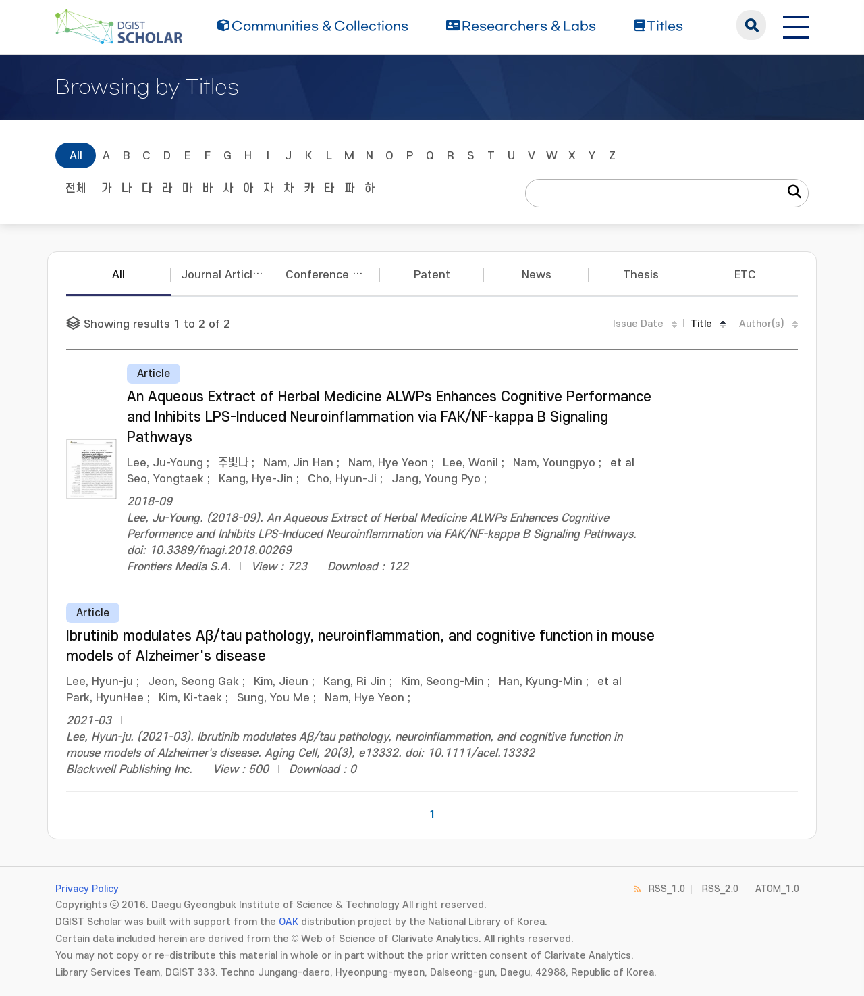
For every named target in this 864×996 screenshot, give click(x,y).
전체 (75, 188)
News (536, 275)
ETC (745, 275)
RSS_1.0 (667, 889)
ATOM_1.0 (777, 889)
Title (701, 324)
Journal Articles (223, 275)
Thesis (641, 275)
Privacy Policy (87, 889)
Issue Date (638, 324)
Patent (432, 275)
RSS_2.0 (720, 889)
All (76, 156)
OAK (288, 922)
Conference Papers (333, 275)
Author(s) (761, 324)
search (751, 25)
